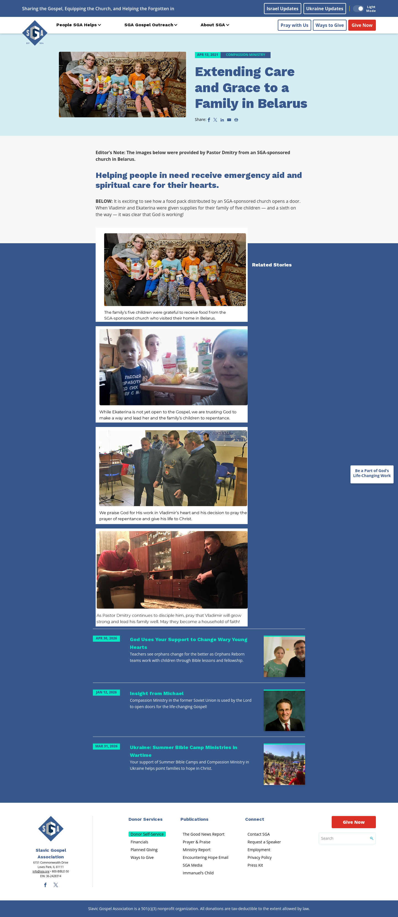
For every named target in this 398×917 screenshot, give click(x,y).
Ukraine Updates (324, 9)
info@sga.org (41, 871)
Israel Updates (282, 9)
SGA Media (192, 865)
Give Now (362, 25)
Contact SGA (258, 834)
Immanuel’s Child (198, 872)
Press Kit (255, 865)
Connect (254, 819)
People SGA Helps (76, 24)
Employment (258, 849)
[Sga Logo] (35, 33)
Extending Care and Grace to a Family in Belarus (251, 87)
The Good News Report (203, 834)
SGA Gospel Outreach (148, 24)
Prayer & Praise (196, 842)
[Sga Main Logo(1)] (51, 828)
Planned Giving (144, 849)
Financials (139, 842)
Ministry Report (196, 849)
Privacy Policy (259, 857)
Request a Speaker (264, 842)
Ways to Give (330, 25)
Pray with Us (294, 25)
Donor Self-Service (147, 834)
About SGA (213, 24)
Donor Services (146, 819)
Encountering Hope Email (205, 857)
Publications (194, 819)
